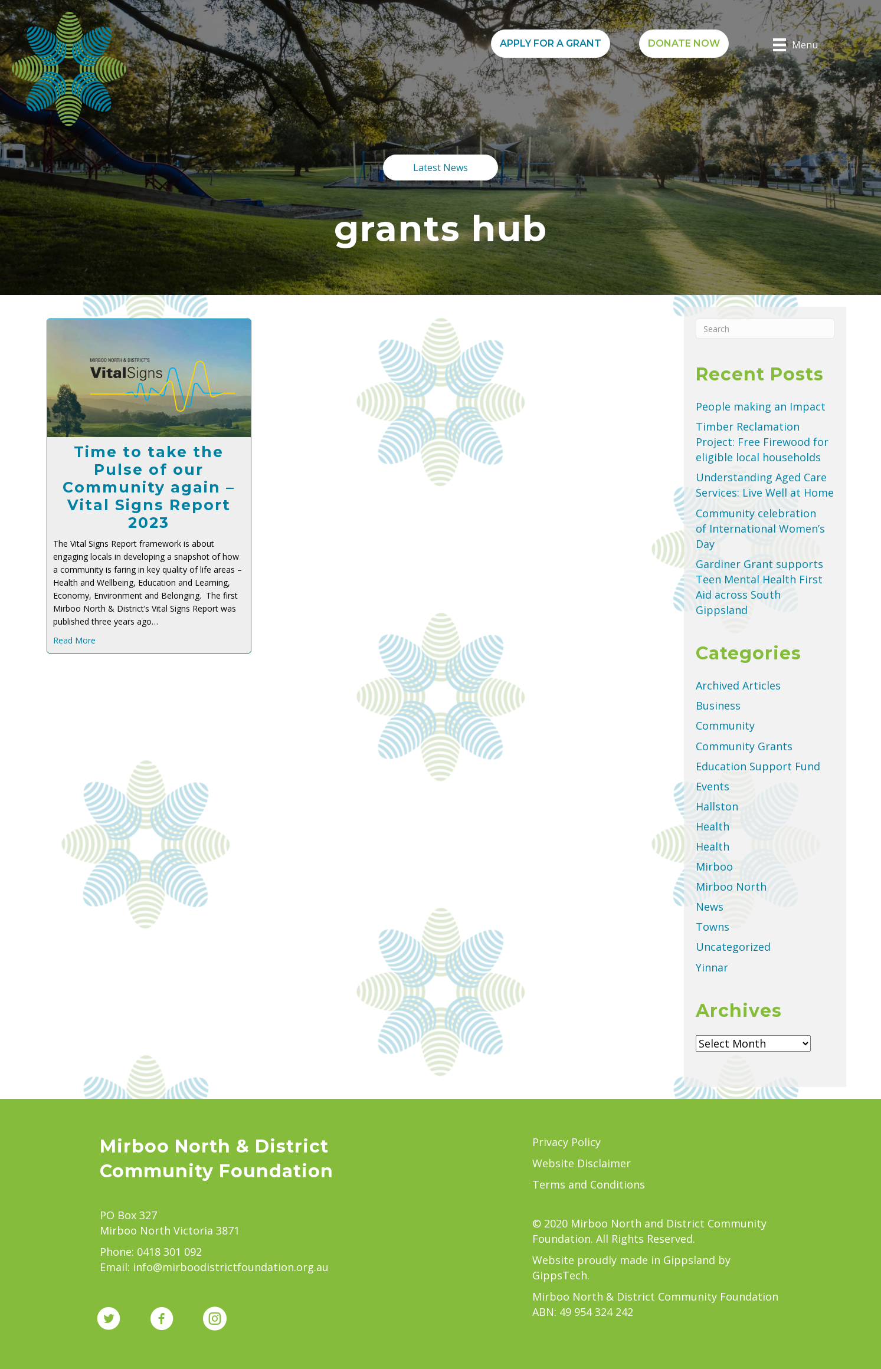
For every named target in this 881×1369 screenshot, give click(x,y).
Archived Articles (738, 685)
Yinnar (712, 967)
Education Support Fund (758, 766)
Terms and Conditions (588, 1184)
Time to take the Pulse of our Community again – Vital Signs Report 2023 (149, 487)
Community (725, 725)
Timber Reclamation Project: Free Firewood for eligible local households (762, 441)
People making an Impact (761, 406)
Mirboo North (731, 886)
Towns (712, 927)
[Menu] (795, 44)
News (709, 906)
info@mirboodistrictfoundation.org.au (231, 1267)
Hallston (717, 806)
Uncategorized (733, 947)
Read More (74, 640)
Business (718, 705)
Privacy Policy (566, 1142)
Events (712, 786)
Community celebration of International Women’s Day (760, 528)
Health (712, 826)
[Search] (765, 329)
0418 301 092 (169, 1252)
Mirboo (714, 866)
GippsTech (559, 1275)
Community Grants (744, 746)
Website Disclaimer (581, 1163)
